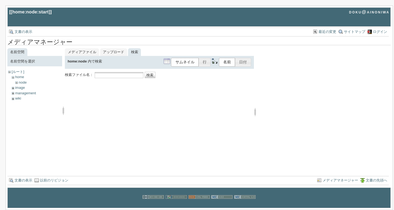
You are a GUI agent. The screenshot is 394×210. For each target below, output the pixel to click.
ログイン (380, 32)
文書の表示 (23, 32)
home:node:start (30, 12)
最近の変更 (327, 32)
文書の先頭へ (376, 180)
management (25, 93)
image (20, 88)
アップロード (113, 52)
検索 (149, 75)
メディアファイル (82, 52)
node (23, 82)
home (19, 77)
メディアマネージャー (340, 180)
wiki (18, 98)
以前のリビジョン (54, 180)
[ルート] (17, 72)
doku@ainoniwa (369, 12)
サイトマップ (354, 32)
